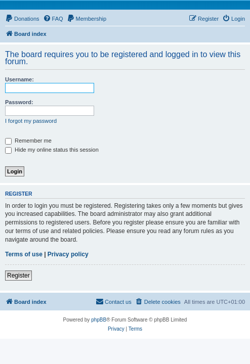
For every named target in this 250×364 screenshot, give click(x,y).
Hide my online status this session (52, 150)
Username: (19, 79)
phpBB (98, 320)
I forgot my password (31, 121)
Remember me (28, 141)
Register (18, 275)
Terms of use (24, 254)
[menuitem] (22, 19)
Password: (19, 102)
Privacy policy (68, 254)
